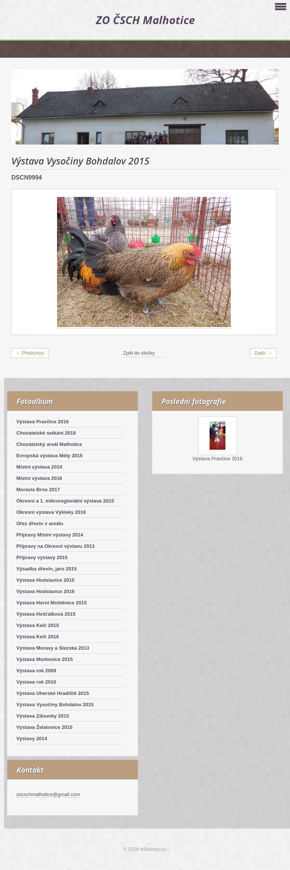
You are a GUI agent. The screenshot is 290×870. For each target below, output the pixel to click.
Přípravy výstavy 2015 (42, 557)
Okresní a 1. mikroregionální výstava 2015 (65, 501)
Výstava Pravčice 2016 (42, 421)
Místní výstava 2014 (39, 467)
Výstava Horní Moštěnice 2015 (51, 603)
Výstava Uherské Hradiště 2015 (52, 693)
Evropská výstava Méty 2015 (49, 455)
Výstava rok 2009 (36, 670)
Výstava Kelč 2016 (37, 636)
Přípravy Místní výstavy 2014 (49, 535)
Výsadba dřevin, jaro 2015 (46, 569)
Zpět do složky (139, 353)
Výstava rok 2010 (36, 682)
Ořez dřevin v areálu (39, 523)
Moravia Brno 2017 (38, 489)
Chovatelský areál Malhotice (49, 444)
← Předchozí (30, 353)
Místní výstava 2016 (39, 478)
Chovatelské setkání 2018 (46, 433)
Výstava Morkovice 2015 (44, 659)
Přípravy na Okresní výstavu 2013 (55, 546)
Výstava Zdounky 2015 (42, 716)
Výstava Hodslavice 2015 (45, 580)
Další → (263, 353)
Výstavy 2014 (31, 738)
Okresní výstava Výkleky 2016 (51, 512)
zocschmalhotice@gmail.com (48, 794)
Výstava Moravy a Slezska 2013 (52, 648)
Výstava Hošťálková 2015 (46, 614)
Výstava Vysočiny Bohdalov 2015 (55, 704)
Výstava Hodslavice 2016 (45, 591)
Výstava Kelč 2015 (37, 625)
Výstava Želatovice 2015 (44, 727)
